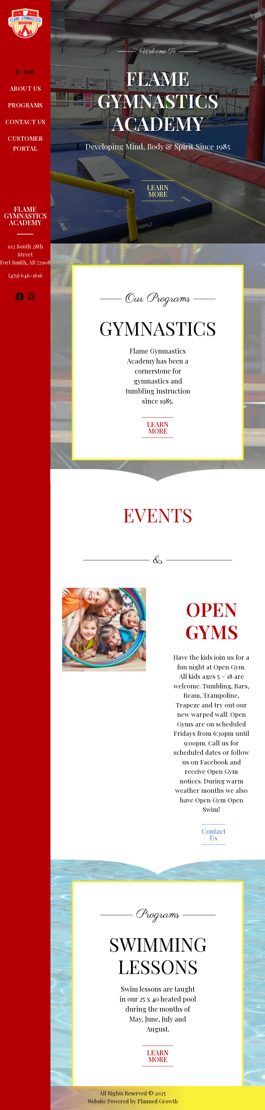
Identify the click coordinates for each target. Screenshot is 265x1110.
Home (25, 72)
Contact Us (25, 122)
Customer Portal (25, 143)
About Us (25, 88)
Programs (25, 105)
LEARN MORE (157, 190)
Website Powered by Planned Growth (133, 1101)
